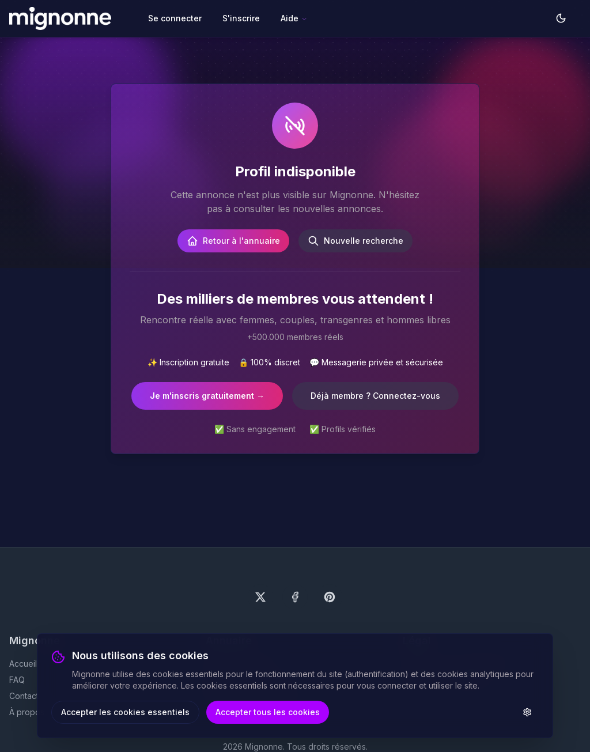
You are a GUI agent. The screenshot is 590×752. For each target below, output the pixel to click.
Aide (294, 18)
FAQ (17, 680)
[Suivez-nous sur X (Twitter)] (260, 597)
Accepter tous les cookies (267, 712)
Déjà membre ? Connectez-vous (375, 395)
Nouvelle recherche (355, 241)
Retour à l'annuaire (233, 241)
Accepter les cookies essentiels (125, 712)
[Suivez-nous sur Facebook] (295, 597)
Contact (24, 696)
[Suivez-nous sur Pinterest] (329, 597)
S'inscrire (241, 18)
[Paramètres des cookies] (527, 712)
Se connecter (175, 18)
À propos (26, 712)
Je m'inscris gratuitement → (207, 395)
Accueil (23, 663)
